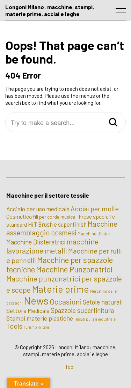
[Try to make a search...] (65, 123)
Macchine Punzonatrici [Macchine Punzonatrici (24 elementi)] (74, 269)
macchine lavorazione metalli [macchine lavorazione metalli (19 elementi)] (52, 246)
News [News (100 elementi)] (36, 300)
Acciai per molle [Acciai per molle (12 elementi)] (95, 208)
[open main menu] (122, 12)
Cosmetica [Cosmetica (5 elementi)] (19, 216)
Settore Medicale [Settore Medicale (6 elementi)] (28, 310)
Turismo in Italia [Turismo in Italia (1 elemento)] (36, 327)
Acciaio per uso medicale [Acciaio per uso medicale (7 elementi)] (38, 208)
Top (69, 367)
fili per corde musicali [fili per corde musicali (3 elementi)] (55, 217)
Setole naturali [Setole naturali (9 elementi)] (103, 302)
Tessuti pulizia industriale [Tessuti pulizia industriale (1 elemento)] (95, 319)
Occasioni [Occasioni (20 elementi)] (66, 301)
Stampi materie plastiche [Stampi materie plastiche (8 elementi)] (39, 318)
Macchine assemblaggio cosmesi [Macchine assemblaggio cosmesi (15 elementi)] (61, 228)
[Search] (113, 123)
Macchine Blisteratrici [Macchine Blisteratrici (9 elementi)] (35, 242)
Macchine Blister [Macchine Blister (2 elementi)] (94, 233)
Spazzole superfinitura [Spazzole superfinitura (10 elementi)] (82, 310)
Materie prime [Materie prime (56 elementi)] (60, 288)
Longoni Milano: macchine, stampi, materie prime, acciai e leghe (49, 10)
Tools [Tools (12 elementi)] (14, 326)
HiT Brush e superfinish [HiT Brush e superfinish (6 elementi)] (57, 224)
